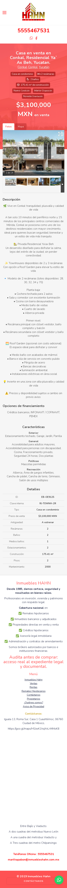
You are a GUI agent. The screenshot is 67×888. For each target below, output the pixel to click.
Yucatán (44, 67)
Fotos (8, 126)
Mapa (21, 126)
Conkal (22, 67)
